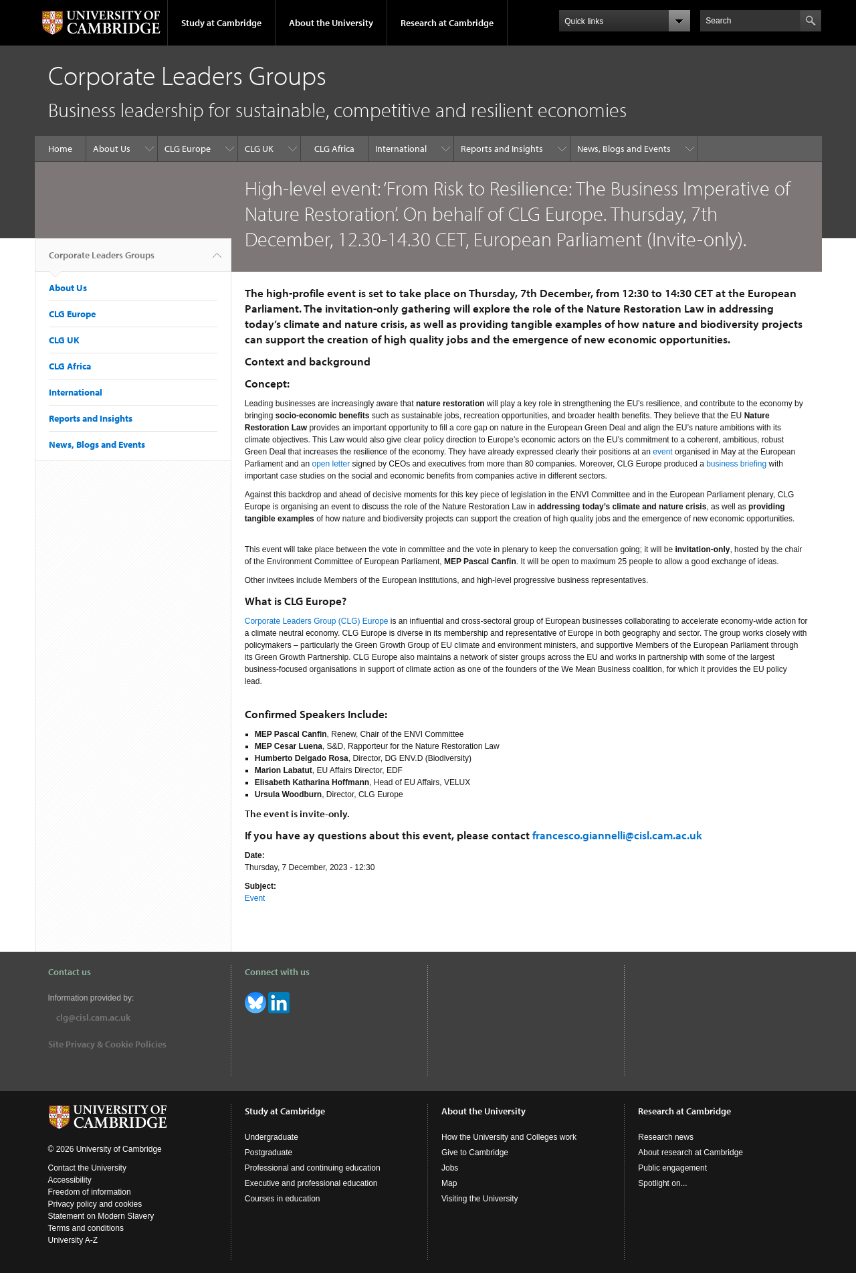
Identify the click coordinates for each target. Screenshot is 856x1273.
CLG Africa (334, 149)
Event (255, 898)
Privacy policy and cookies (95, 1204)
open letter (331, 464)
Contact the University (87, 1168)
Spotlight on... (662, 1183)
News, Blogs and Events (624, 149)
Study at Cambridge (221, 23)
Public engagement (672, 1168)
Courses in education (282, 1198)
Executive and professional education (311, 1183)
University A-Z (73, 1240)
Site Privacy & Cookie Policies (107, 1044)
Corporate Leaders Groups (101, 260)
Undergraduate (271, 1137)
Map (449, 1183)
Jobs (449, 1168)
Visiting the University (479, 1198)
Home (60, 149)
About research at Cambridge (690, 1152)
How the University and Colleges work (508, 1137)
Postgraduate (268, 1152)
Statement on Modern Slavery (101, 1216)
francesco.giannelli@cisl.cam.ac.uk (617, 835)
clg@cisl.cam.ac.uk (93, 1017)
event (662, 451)
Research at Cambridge (447, 23)
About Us (111, 149)
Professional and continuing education (313, 1168)
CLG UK (259, 149)
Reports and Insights (502, 149)
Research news (665, 1137)
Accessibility (70, 1180)
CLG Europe (188, 149)
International (401, 149)
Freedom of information (89, 1192)
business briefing (736, 464)
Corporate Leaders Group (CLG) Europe (317, 621)
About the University (331, 23)
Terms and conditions (86, 1228)
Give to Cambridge (474, 1152)
